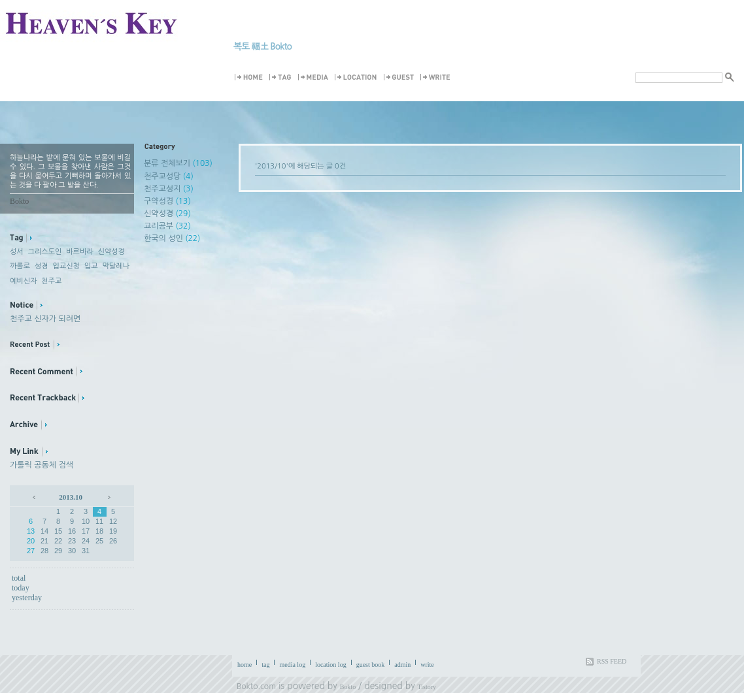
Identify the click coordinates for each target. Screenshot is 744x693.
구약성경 (167, 201)
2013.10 (70, 497)
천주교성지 (169, 189)
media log (292, 664)
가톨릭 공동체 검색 (41, 465)
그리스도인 (45, 251)
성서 (17, 251)
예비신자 (23, 281)
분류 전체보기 (178, 163)
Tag (282, 77)
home (244, 664)
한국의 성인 (172, 238)
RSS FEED (611, 661)
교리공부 (167, 226)
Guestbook (400, 77)
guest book (370, 664)
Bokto (348, 686)
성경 (41, 266)
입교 (91, 266)
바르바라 (79, 251)
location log (331, 664)
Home (250, 77)
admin (402, 664)
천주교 (51, 281)
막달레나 (115, 266)
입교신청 (66, 266)
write (427, 664)
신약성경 (111, 251)
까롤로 (20, 266)
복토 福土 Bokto (262, 46)
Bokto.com (256, 686)
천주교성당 (169, 176)
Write (437, 77)
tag (265, 664)
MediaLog (315, 77)
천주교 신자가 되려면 (45, 319)
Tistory (427, 686)
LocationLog (357, 77)
